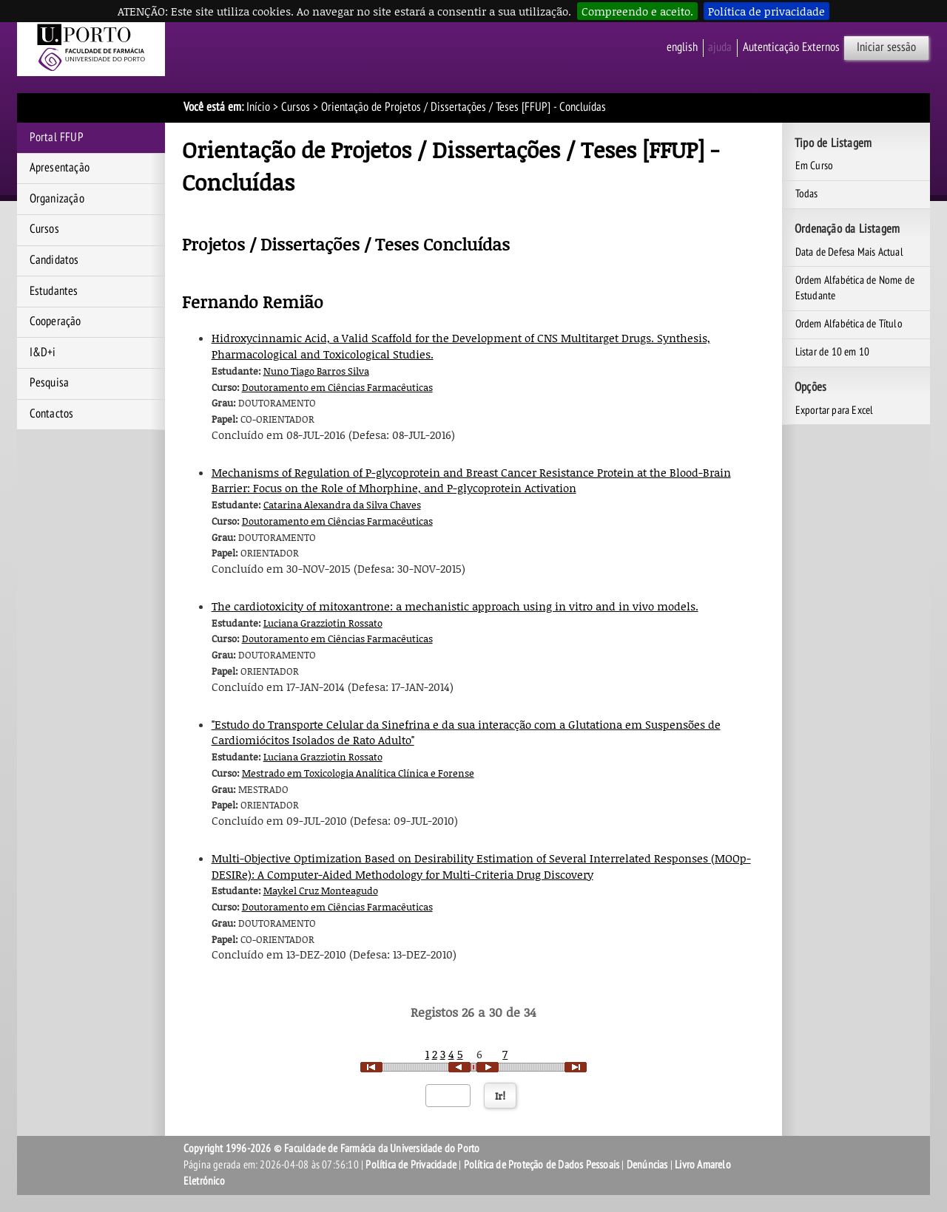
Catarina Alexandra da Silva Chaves (342, 504)
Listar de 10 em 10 (832, 351)
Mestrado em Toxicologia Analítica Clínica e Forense (358, 773)
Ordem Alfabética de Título (849, 323)
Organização (57, 198)
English (682, 47)
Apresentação (60, 167)
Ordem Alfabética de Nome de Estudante (854, 288)
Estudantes (54, 291)
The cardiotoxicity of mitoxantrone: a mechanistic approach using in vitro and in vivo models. (455, 606)
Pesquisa (50, 382)
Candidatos (54, 260)
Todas (806, 193)
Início (258, 107)
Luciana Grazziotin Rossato (322, 623)
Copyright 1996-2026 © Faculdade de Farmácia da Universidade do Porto (331, 1148)
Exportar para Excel (834, 410)
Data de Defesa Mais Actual (849, 252)
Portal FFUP (57, 137)
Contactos (52, 413)
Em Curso (814, 165)
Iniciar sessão (886, 47)
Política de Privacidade (410, 1164)
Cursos (295, 107)
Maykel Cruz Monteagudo (320, 890)
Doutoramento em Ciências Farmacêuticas (337, 387)
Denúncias (647, 1164)
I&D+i (43, 352)
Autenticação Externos (791, 47)
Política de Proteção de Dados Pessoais (542, 1164)
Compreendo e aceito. (637, 11)
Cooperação (55, 321)
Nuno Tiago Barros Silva (316, 371)
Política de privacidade (766, 11)
